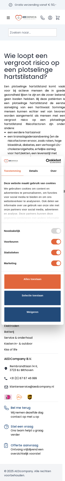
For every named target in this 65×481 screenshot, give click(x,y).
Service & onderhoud (18, 338)
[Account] (50, 18)
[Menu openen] (8, 18)
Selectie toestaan (32, 295)
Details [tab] (33, 170)
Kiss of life (10, 350)
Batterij (9, 332)
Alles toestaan (32, 278)
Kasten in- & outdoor (18, 344)
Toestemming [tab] (12, 170)
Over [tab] (54, 170)
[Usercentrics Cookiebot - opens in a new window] (46, 161)
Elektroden (11, 326)
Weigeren (32, 311)
